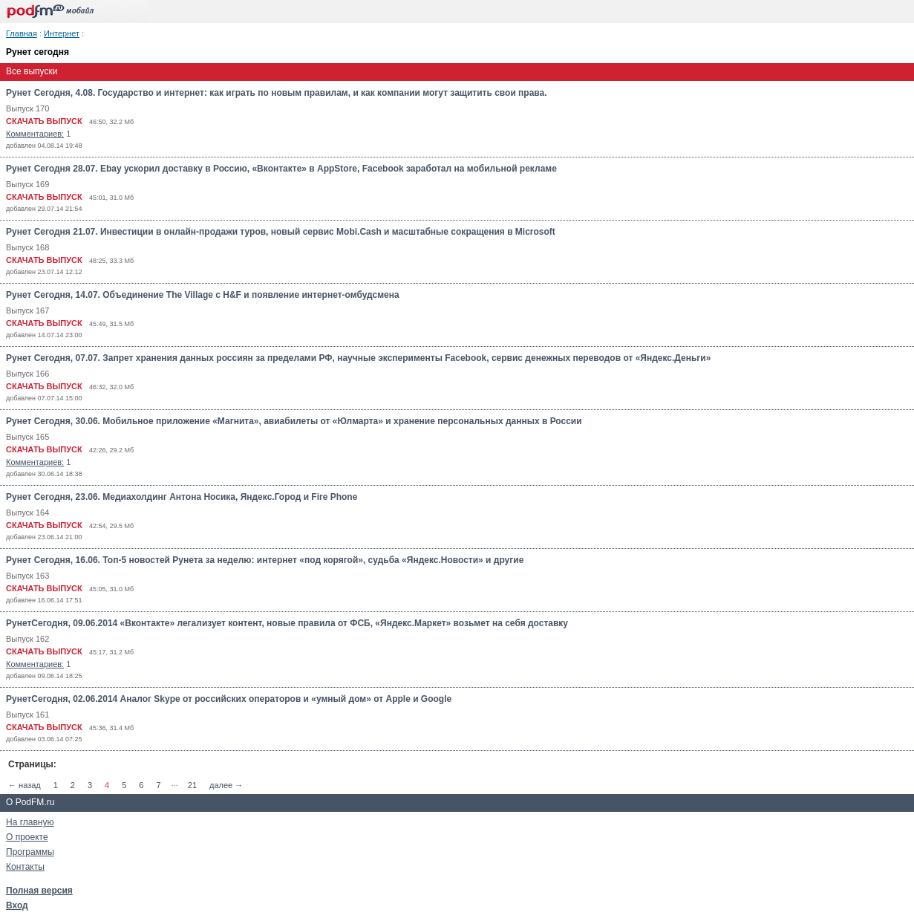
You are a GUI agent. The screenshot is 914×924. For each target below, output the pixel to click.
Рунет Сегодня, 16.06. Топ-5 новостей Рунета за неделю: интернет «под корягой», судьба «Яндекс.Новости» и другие (264, 560)
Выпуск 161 (27, 714)
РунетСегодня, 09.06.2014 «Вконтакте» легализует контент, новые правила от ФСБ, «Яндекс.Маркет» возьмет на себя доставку (287, 623)
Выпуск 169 (27, 184)
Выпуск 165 (27, 436)
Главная (21, 33)
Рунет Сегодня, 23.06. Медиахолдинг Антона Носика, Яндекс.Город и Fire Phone (181, 497)
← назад (24, 785)
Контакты (25, 867)
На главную (29, 822)
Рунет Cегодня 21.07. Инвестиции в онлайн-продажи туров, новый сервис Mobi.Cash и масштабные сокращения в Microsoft (280, 232)
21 (192, 785)
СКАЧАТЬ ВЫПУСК (44, 121)
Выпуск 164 (27, 512)
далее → (226, 785)
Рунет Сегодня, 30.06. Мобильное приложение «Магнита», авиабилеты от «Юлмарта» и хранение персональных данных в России (294, 421)
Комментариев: (35, 133)
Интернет (61, 33)
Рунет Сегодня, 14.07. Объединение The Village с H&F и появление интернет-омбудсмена (202, 295)
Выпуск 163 (27, 575)
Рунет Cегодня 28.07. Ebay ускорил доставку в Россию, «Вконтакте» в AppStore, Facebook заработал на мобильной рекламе (281, 168)
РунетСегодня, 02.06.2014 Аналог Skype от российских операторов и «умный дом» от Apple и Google (228, 699)
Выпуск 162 (27, 638)
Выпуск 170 (27, 108)
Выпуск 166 (27, 373)
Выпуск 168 (27, 247)
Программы (30, 852)
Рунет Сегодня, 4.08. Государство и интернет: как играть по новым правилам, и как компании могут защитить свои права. (276, 93)
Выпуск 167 (27, 310)
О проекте (27, 837)
